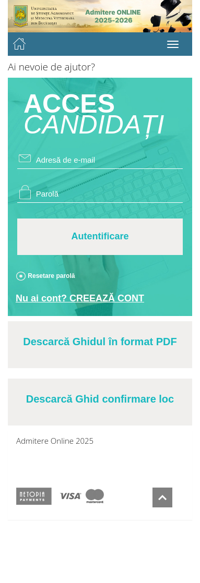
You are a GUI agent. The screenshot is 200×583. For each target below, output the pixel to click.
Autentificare (99, 236)
